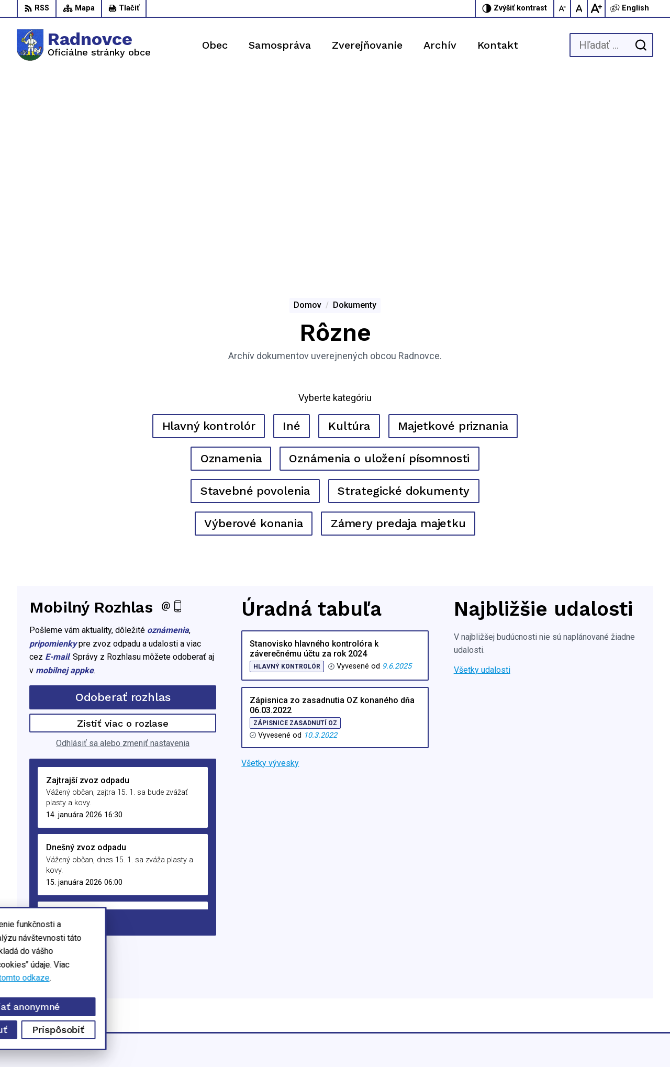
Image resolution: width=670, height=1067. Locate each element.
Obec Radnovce (491, 1039)
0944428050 (576, 980)
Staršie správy (64, 721)
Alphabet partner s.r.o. (353, 1039)
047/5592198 (578, 968)
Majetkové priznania (453, 226)
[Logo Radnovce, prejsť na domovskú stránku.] (84, 45)
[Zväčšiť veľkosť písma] (596, 8)
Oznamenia (231, 258)
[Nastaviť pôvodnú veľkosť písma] (579, 8)
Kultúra (349, 226)
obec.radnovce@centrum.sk (603, 991)
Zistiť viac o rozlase (123, 523)
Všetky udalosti (482, 470)
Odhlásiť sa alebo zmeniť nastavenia (122, 544)
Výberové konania (253, 323)
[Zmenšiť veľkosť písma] (562, 8)
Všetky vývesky (270, 564)
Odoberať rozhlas (123, 497)
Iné (291, 226)
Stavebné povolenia (255, 291)
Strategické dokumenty (404, 291)
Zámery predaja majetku (398, 323)
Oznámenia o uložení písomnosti (379, 258)
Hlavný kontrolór (208, 226)
